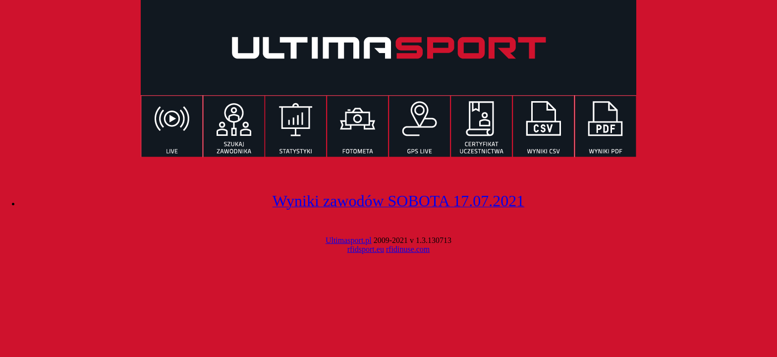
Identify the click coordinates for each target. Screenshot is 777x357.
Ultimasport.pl (349, 240)
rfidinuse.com (408, 249)
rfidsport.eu (365, 249)
